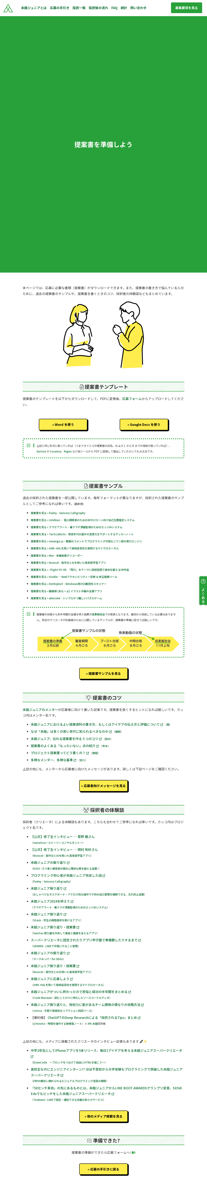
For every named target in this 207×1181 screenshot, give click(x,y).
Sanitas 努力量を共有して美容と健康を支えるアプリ (65, 933)
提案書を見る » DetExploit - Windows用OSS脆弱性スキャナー (69, 584)
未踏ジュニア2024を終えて (52, 901)
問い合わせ (138, 7)
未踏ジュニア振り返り (48, 888)
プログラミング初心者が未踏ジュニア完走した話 (68, 875)
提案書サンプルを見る (105, 673)
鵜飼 (117, 732)
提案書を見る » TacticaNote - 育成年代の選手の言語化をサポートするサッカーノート (82, 534)
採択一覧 (79, 7)
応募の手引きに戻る (104, 1169)
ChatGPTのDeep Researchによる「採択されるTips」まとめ (94, 1017)
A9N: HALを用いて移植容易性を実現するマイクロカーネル (68, 985)
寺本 (105, 746)
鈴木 (107, 739)
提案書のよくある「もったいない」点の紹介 (65, 745)
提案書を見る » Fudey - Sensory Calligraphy (58, 513)
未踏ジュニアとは (34, 7)
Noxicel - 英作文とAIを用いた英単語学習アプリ (61, 856)
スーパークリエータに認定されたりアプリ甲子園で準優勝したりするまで (86, 939)
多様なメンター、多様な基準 (54, 759)
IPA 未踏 (93, 1024)
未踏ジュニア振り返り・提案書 (55, 927)
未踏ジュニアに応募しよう (52, 978)
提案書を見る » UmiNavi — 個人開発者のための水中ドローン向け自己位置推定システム (83, 520)
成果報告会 (98, 614)
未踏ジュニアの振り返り (50, 862)
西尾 (95, 753)
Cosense (55, 451)
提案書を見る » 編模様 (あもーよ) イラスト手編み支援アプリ (66, 591)
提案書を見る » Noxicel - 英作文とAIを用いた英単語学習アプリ (68, 563)
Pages (68, 451)
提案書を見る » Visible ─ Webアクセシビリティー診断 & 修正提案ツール (74, 577)
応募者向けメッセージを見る (105, 785)
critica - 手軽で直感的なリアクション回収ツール (62, 1011)
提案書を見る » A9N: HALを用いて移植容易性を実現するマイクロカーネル (75, 548)
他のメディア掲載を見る (105, 1116)
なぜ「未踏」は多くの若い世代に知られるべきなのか (72, 731)
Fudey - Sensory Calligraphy (51, 881)
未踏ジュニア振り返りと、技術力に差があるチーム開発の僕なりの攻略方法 (87, 1004)
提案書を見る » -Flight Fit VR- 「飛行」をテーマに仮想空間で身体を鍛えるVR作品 (80, 570)
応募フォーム (132, 398)
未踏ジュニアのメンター (40, 709)
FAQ (114, 7)
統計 (124, 7)
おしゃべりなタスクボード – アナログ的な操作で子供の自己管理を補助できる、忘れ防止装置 (88, 894)
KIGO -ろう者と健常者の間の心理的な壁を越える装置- (65, 868)
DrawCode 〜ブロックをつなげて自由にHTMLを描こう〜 (69, 1062)
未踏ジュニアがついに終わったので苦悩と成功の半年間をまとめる (81, 991)
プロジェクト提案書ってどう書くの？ (60, 752)
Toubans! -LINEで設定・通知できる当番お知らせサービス (68, 1100)
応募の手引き (59, 7)
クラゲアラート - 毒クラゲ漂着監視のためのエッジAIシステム (70, 907)
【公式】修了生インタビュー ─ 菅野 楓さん (63, 836)
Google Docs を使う (145, 424)
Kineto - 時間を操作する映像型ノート (57, 1024)
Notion (41, 451)
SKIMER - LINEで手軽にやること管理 (55, 946)
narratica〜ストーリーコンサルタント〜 (57, 843)
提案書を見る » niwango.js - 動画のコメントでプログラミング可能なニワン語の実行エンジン (86, 541)
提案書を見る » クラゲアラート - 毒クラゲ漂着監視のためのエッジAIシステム (76, 527)
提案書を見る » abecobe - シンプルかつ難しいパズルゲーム (66, 598)
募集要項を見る (186, 7)
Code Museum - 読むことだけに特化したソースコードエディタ (71, 998)
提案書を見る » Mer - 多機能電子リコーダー (56, 555)
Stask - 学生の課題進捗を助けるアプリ (56, 920)
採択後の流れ (98, 7)
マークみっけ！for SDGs (48, 959)
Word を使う (64, 424)
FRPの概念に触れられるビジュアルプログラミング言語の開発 (69, 1081)
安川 (82, 760)
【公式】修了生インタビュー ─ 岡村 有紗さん (64, 849)
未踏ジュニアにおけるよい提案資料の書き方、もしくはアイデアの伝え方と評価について (97, 724)
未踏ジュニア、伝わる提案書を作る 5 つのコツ (66, 738)
